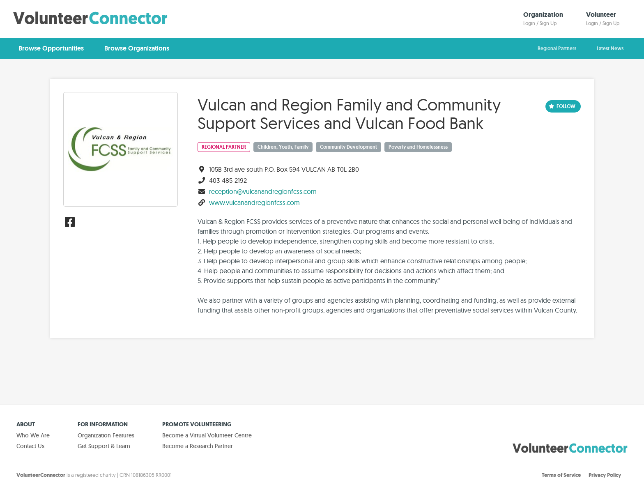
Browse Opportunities (51, 48)
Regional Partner (224, 147)
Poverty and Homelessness (418, 147)
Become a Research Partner (197, 446)
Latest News (610, 48)
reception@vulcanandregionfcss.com (263, 191)
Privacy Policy (605, 474)
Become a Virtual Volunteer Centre (207, 435)
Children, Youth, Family (283, 147)
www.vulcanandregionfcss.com (254, 202)
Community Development (348, 147)
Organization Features (106, 435)
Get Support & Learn (104, 446)
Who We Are (33, 435)
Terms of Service (561, 474)
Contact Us (30, 446)
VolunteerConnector (40, 474)
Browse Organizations (136, 48)
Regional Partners (557, 48)
